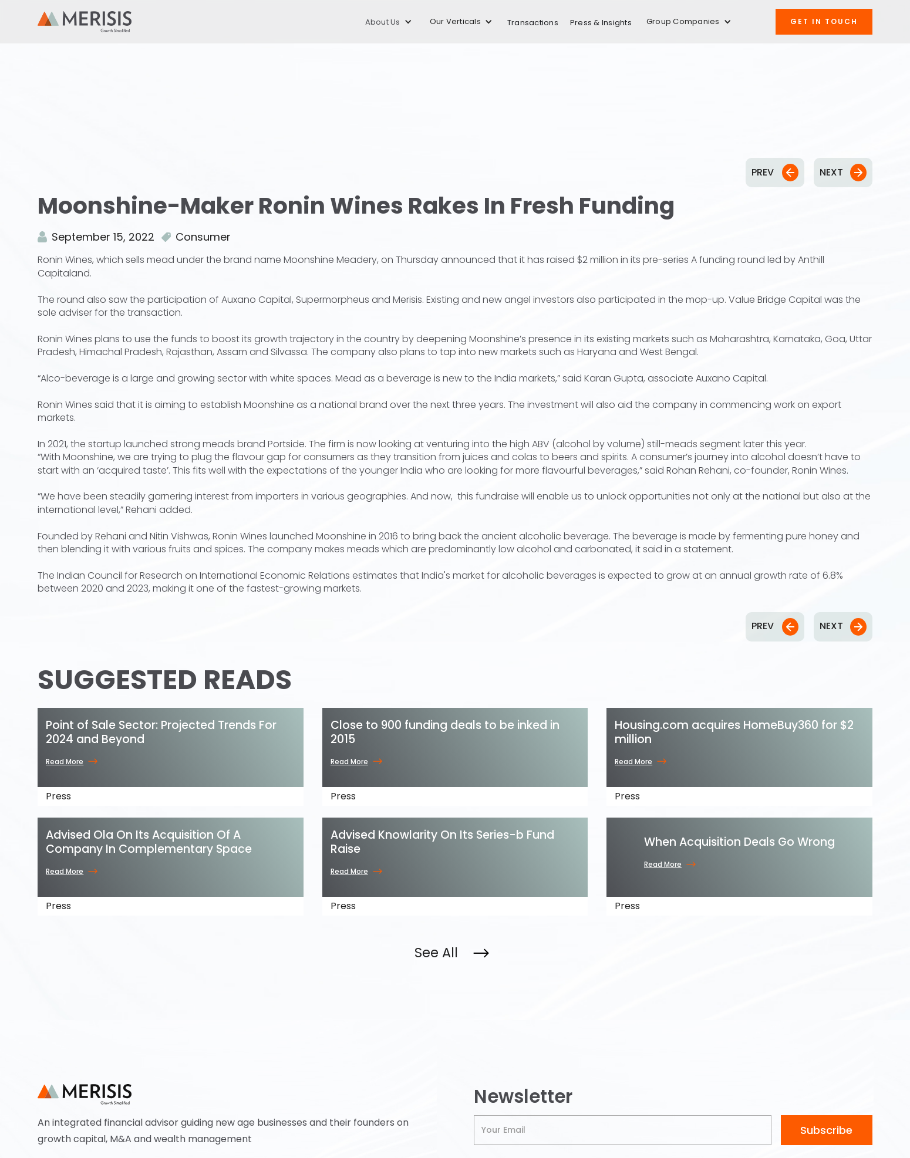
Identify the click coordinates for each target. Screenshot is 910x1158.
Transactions (532, 22)
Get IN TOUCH (824, 21)
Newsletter (523, 1096)
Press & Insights (601, 22)
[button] (388, 22)
